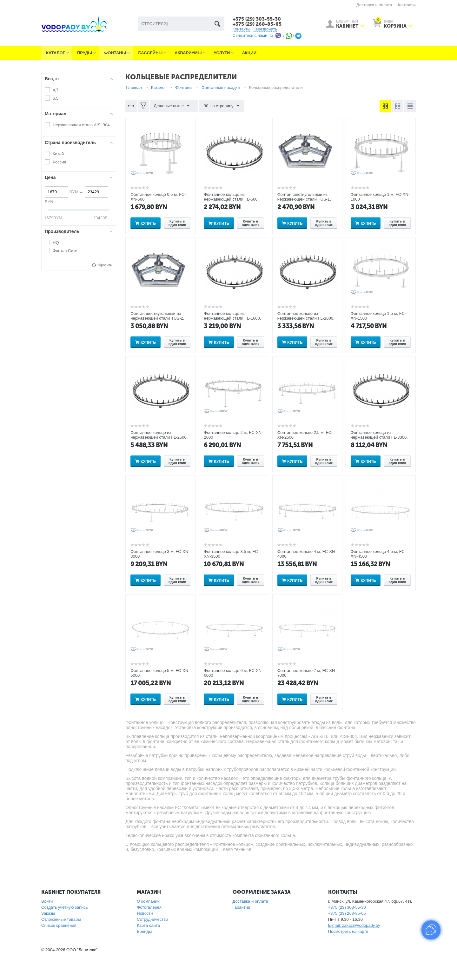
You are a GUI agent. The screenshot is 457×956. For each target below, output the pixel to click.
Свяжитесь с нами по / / (267, 34)
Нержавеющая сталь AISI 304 (81, 123)
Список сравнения (58, 924)
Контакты (407, 5)
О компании (148, 900)
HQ (56, 241)
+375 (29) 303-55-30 (254, 18)
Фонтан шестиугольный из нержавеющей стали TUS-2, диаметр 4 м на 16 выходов (157, 317)
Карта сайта (148, 924)
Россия (59, 160)
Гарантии (241, 906)
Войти (47, 900)
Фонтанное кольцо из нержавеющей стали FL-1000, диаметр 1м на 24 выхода (305, 317)
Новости (145, 912)
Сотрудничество (152, 918)
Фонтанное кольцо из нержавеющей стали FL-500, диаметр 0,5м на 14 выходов (231, 198)
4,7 (55, 88)
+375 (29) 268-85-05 (255, 23)
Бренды (144, 930)
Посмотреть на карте (348, 930)
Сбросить (104, 264)
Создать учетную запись (64, 906)
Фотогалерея (149, 906)
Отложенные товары (61, 918)
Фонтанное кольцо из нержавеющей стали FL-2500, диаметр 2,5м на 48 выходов (159, 436)
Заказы (48, 912)
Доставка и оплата (374, 5)
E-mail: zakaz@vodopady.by (354, 924)
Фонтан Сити (65, 249)
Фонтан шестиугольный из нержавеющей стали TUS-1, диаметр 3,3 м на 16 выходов (305, 198)
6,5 (55, 97)
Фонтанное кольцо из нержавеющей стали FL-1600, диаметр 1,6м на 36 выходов (232, 317)
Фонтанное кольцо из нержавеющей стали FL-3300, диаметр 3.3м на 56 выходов (379, 436)
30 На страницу (219, 105)
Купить (148, 222)
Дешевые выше (173, 105)
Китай (58, 152)
